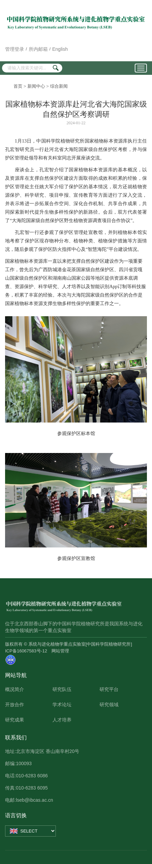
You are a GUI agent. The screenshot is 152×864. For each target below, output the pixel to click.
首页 (18, 86)
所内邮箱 (38, 49)
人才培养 (61, 719)
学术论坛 (61, 704)
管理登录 (14, 49)
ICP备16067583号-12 (26, 650)
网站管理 (60, 650)
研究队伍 (61, 689)
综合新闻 (59, 86)
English (60, 49)
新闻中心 (36, 86)
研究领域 (109, 704)
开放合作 (14, 704)
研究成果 (14, 719)
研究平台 (109, 689)
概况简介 (14, 689)
